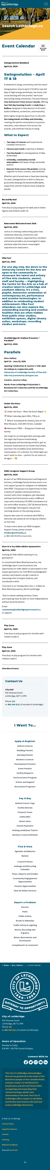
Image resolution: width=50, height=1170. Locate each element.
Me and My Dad (9, 199)
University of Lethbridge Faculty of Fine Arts (25, 372)
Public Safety (25, 916)
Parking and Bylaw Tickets (25, 830)
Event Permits (25, 768)
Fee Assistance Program (25, 777)
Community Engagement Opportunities (25, 880)
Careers (5, 1134)
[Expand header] (46, 4)
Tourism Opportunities (25, 886)
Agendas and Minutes (25, 851)
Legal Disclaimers (9, 1129)
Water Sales (25, 821)
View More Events (10, 668)
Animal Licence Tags (25, 803)
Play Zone (9, 625)
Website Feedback (9, 1145)
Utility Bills (25, 816)
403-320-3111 (10, 1030)
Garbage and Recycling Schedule (25, 868)
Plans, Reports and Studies (25, 873)
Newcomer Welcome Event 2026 (20, 223)
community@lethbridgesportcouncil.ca (21, 609)
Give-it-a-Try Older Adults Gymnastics (21, 546)
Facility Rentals (25, 807)
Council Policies (25, 861)
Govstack (14, 1150)
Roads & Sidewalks (25, 920)
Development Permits (25, 764)
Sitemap (5, 1140)
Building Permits (25, 750)
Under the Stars (12, 403)
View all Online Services (25, 890)
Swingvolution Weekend (16, 63)
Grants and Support (25, 782)
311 (10, 1026)
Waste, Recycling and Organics (25, 931)
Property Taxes (25, 812)
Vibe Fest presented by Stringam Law (21, 375)
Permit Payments (25, 825)
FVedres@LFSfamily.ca (15, 532)
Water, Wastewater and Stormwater (25, 939)
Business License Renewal (25, 834)
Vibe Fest (6, 258)
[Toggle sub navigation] (43, 48)
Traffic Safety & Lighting (25, 925)
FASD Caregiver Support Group (19, 471)
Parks (25, 911)
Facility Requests (25, 773)
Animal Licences (25, 746)
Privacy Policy (8, 1124)
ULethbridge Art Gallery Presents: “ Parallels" (22, 339)
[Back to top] (25, 1162)
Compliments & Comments (25, 945)
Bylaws (25, 855)
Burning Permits (25, 755)
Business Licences (25, 759)
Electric (25, 907)
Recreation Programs (25, 786)
